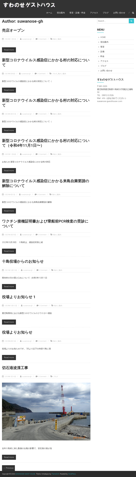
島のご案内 (57, 39)
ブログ (106, 13)
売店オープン (13, 30)
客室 (102, 47)
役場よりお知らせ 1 (18, 297)
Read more (9, 50)
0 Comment (42, 39)
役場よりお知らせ (17, 332)
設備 (102, 51)
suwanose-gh (27, 39)
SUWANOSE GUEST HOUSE (25, 474)
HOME (103, 37)
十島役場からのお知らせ (23, 261)
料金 (102, 56)
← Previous (8, 468)
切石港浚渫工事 (15, 368)
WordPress (72, 474)
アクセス (94, 13)
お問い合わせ (119, 13)
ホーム (49, 13)
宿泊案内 (61, 13)
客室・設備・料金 (77, 13)
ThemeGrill (55, 474)
